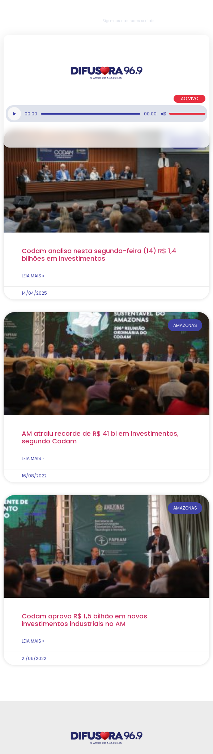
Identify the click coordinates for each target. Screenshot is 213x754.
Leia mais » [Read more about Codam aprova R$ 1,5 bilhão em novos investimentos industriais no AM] (33, 641)
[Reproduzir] (14, 113)
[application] (106, 113)
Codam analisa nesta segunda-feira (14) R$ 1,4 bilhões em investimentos (99, 254)
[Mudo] (163, 114)
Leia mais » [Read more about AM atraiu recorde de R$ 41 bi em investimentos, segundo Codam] (33, 458)
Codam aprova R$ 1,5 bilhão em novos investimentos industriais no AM (84, 620)
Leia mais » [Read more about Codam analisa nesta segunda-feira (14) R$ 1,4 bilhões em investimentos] (33, 276)
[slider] (90, 114)
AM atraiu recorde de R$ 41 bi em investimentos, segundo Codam (100, 437)
